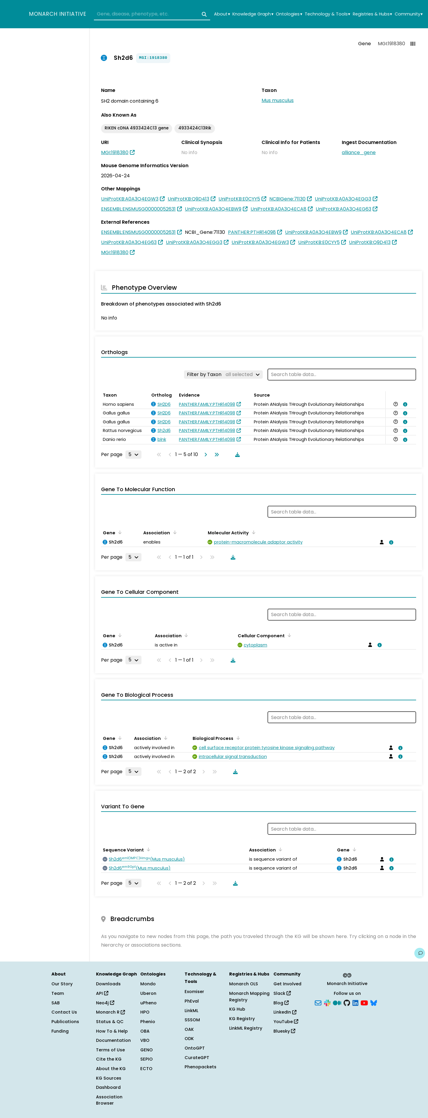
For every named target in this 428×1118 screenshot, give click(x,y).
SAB (55, 1003)
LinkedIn (284, 1012)
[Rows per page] (133, 454)
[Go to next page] (204, 454)
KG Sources (108, 1078)
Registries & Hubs (372, 14)
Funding (60, 1031)
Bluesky (284, 1031)
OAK (189, 1029)
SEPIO (146, 1059)
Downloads (108, 984)
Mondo (148, 984)
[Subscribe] (318, 1002)
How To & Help (112, 1031)
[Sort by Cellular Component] (288, 635)
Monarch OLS (243, 984)
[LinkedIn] (355, 1002)
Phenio (147, 1022)
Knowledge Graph (252, 14)
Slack (282, 993)
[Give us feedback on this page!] (419, 953)
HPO (145, 1012)
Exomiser (194, 992)
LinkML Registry (245, 1028)
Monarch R (110, 1012)
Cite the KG (109, 1059)
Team (57, 993)
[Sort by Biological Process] (236, 738)
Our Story (62, 984)
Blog (281, 1003)
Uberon (148, 993)
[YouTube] (364, 1002)
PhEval (192, 1001)
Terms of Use (110, 1050)
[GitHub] (347, 1002)
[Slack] (327, 1002)
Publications (65, 1022)
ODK (189, 1039)
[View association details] (404, 404)
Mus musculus (278, 100)
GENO (146, 1050)
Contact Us (64, 1012)
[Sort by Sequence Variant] (147, 849)
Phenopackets (200, 1067)
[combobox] (152, 14)
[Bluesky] (373, 1002)
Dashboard (108, 1087)
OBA (145, 1031)
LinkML (191, 1011)
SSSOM (192, 1020)
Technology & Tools (327, 14)
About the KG (111, 1069)
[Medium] (337, 1002)
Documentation (113, 1040)
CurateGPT (197, 1058)
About (222, 14)
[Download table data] (236, 454)
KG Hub (237, 1009)
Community (409, 14)
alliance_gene (359, 152)
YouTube (285, 1022)
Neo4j (105, 1003)
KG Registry (242, 1019)
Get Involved (287, 984)
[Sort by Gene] (118, 532)
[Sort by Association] (173, 532)
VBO (145, 1040)
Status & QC (110, 1022)
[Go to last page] (215, 454)
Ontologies (289, 14)
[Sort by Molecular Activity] (252, 532)
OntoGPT (195, 1048)
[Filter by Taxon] (223, 374)
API (102, 993)
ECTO (146, 1069)
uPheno (148, 1003)
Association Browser (109, 1100)
